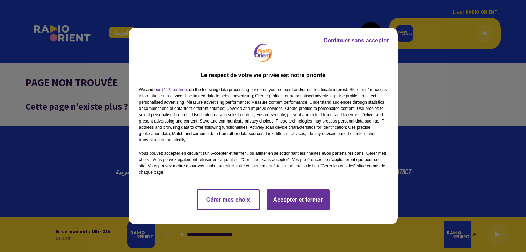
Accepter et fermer (298, 200)
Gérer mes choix (228, 200)
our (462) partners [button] (171, 89)
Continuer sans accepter (356, 40)
